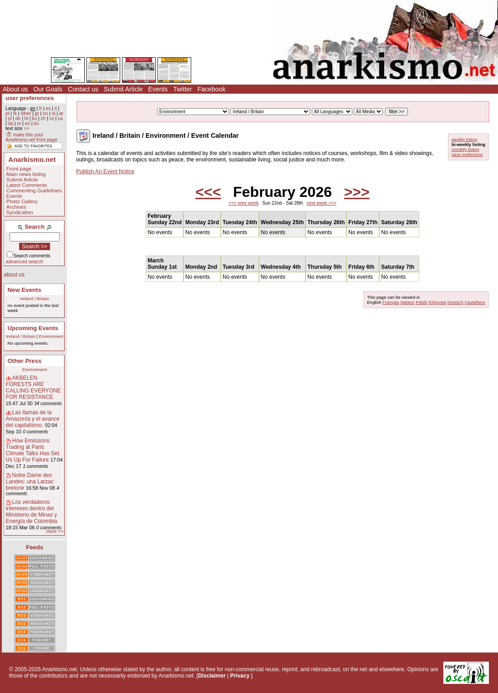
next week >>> (321, 203)
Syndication (19, 212)
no (45, 113)
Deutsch (455, 302)
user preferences (29, 98)
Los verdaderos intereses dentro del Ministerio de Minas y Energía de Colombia (31, 511)
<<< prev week (244, 203)
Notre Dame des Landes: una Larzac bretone (30, 481)
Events (158, 89)
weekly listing (465, 139)
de (17, 118)
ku (34, 118)
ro (19, 123)
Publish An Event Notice (105, 171)
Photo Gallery (22, 201)
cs (51, 118)
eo (27, 123)
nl (54, 113)
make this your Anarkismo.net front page (31, 137)
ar (61, 113)
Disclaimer (212, 676)
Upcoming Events (33, 328)
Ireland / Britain (35, 298)
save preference (467, 154)
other (25, 113)
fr (40, 108)
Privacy (239, 676)
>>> (357, 192)
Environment (51, 336)
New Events (24, 289)
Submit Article (123, 89)
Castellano (475, 302)
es (48, 108)
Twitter (182, 89)
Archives (16, 207)
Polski (421, 302)
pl (9, 118)
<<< (208, 192)
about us (14, 274)
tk (15, 113)
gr (37, 113)
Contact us (83, 89)
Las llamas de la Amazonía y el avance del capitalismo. (33, 418)
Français (390, 302)
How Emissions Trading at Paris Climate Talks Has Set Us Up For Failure (32, 450)
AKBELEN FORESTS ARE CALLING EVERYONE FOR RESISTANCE (33, 387)
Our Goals (47, 89)
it (56, 108)
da (10, 123)
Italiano (408, 302)
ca (60, 118)
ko (36, 123)
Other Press (25, 360)
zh (43, 118)
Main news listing (26, 174)
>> (26, 128)
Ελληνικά (437, 302)
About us (15, 89)
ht (26, 118)
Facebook (211, 89)
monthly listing (465, 149)
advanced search (24, 261)
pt (7, 113)
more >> (54, 531)
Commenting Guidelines (34, 190)
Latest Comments (26, 185)
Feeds (34, 547)
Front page (18, 168)
